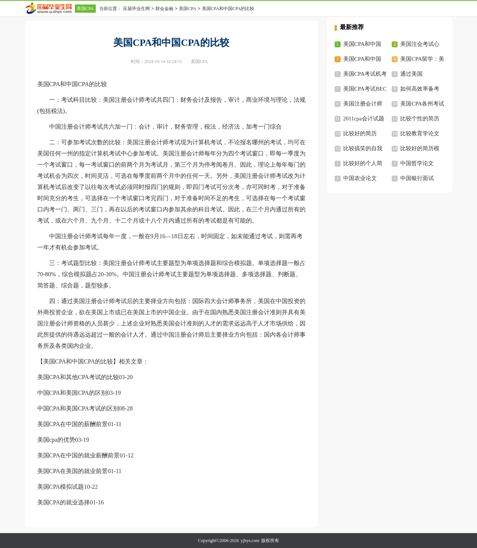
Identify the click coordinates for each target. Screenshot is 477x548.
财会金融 (164, 8)
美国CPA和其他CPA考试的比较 (78, 377)
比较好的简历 (360, 133)
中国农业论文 (360, 178)
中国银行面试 (417, 178)
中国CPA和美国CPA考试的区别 (78, 408)
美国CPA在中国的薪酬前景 (72, 424)
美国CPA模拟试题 (60, 487)
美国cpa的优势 (56, 440)
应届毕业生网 (136, 8)
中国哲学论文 (417, 163)
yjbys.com (250, 540)
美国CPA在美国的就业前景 (72, 471)
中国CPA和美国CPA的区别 (72, 393)
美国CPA (85, 8)
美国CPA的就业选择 (63, 502)
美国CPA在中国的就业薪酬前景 (78, 455)
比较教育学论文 (419, 133)
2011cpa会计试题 (363, 119)
